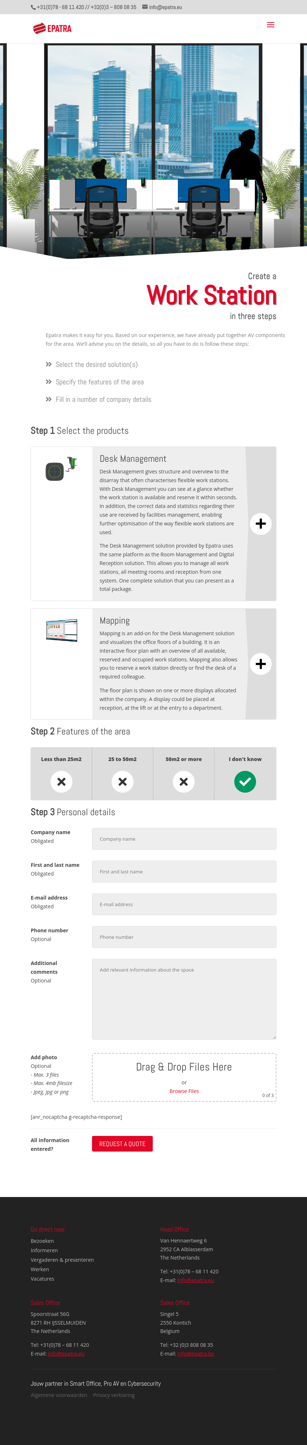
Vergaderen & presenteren (62, 1259)
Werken (40, 1269)
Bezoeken (42, 1240)
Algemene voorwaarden (59, 1395)
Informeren (44, 1250)
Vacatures (42, 1278)
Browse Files (184, 1091)
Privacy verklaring (114, 1395)
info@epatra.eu (196, 1280)
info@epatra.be (196, 1353)
